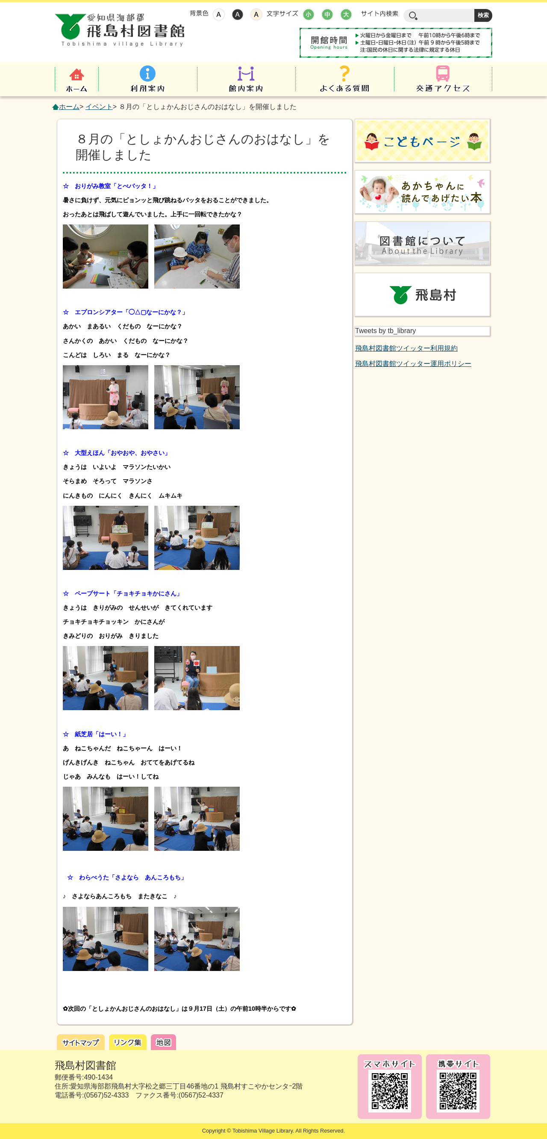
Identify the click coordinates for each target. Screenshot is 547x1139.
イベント (99, 106)
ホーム (69, 106)
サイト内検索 (379, 13)
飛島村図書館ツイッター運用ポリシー (413, 363)
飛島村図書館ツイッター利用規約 (406, 348)
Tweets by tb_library (385, 330)
